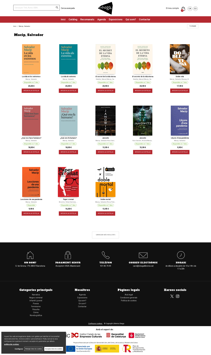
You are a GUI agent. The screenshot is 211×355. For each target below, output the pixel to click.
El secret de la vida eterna (106, 77)
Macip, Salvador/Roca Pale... (105, 202)
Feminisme (36, 306)
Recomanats (87, 19)
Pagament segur (67, 262)
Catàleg (73, 19)
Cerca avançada (68, 8)
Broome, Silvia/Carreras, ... (68, 202)
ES (195, 9)
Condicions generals (128, 298)
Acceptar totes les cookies (53, 349)
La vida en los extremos (31, 77)
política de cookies (11, 344)
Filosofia (35, 309)
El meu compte (172, 8)
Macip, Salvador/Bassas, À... (180, 79)
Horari (181, 262)
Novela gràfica (36, 315)
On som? (30, 262)
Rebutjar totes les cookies (33, 349)
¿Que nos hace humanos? (31, 138)
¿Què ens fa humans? (68, 138)
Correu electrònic (143, 262)
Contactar (144, 19)
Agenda (101, 19)
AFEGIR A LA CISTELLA (31, 91)
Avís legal (129, 295)
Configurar (19, 349)
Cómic (36, 312)
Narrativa (36, 295)
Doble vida (180, 77)
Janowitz (105, 138)
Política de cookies (129, 301)
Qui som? (131, 19)
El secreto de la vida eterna (142, 77)
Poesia (36, 303)
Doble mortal (105, 199)
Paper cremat (68, 199)
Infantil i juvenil (36, 301)
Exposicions (115, 19)
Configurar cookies (95, 323)
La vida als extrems (68, 77)
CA (190, 9)
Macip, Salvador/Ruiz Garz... (105, 140)
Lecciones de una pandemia (31, 199)
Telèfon (105, 262)
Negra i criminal (35, 298)
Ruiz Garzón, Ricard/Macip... (143, 140)
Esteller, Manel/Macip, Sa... (105, 79)
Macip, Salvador (31, 79)
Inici (63, 19)
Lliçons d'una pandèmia (180, 138)
